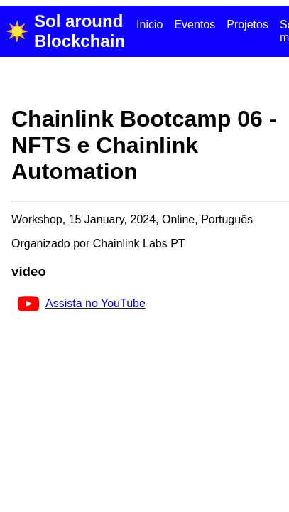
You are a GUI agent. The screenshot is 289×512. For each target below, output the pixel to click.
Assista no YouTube (81, 303)
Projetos (247, 24)
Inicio (149, 24)
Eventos (194, 24)
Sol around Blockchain (65, 30)
